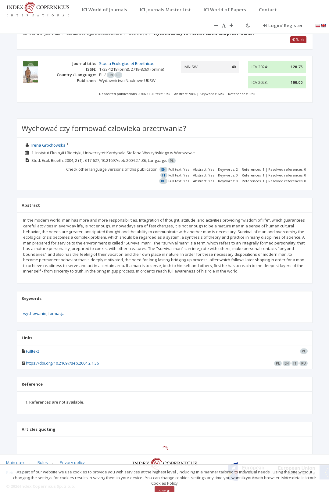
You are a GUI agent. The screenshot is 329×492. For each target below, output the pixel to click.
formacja (56, 313)
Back (298, 39)
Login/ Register (283, 25)
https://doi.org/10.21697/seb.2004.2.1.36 (62, 363)
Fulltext (32, 351)
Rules (43, 462)
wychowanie (34, 313)
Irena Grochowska (48, 145)
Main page (16, 462)
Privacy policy (72, 462)
